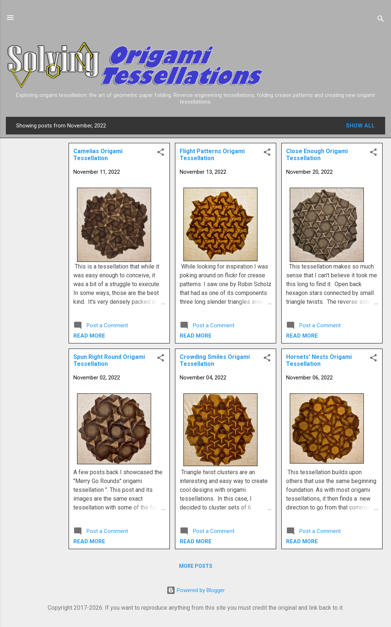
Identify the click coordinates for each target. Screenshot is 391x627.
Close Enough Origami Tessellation (317, 155)
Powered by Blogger (196, 590)
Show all (360, 125)
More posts (195, 566)
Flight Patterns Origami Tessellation (212, 155)
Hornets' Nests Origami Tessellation (319, 360)
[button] (373, 153)
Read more (302, 335)
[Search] (380, 20)
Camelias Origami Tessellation (98, 155)
